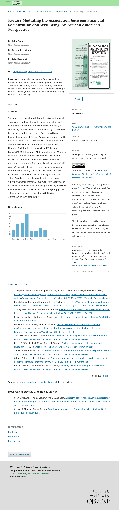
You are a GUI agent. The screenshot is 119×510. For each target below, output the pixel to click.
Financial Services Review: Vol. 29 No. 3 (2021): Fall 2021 (65, 313)
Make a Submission (19, 454)
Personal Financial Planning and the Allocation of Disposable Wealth (76, 350)
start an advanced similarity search (39, 382)
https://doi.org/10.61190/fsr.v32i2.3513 (32, 71)
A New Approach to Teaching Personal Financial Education (78, 335)
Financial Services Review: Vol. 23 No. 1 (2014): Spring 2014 (44, 331)
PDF (78, 98)
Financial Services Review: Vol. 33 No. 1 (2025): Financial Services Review (51, 369)
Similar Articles (17, 284)
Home (11, 11)
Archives (21, 11)
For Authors (13, 436)
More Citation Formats (84, 271)
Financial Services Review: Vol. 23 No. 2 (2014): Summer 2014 (62, 346)
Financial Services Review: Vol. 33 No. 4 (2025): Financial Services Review (73, 298)
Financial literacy (62, 316)
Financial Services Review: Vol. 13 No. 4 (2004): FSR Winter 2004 (57, 361)
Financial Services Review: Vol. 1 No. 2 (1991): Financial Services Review (51, 354)
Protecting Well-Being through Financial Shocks (83, 365)
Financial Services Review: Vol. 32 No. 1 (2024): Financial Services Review (70, 305)
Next (105, 375)
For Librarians (14, 441)
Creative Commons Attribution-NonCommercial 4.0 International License (91, 174)
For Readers (13, 432)
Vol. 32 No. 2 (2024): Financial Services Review (50, 11)
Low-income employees (60, 409)
